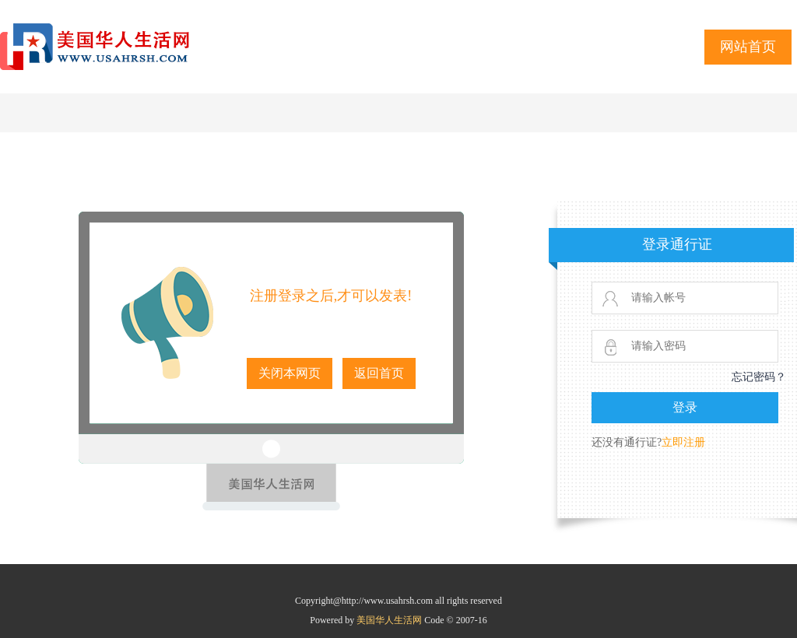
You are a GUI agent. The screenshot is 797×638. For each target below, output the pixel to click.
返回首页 (379, 373)
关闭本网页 (289, 373)
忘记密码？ (759, 377)
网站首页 (748, 46)
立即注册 (683, 442)
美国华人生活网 (390, 620)
